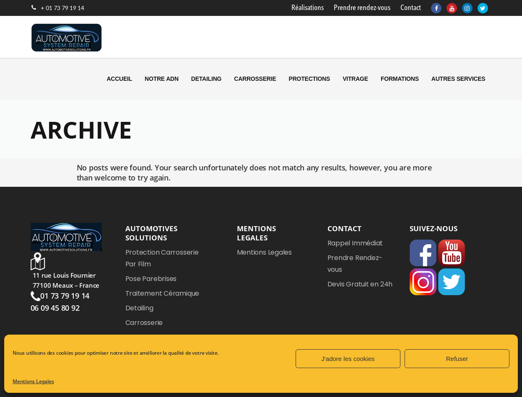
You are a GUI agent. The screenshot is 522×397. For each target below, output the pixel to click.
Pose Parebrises (151, 279)
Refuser (457, 358)
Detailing (139, 308)
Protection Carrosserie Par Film (162, 258)
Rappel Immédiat (355, 243)
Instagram (423, 281)
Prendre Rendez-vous (355, 263)
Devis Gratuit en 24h (360, 284)
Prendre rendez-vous (362, 8)
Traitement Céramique (162, 293)
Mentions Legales (33, 381)
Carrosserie (144, 322)
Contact (410, 8)
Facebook (423, 253)
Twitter (451, 281)
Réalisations (307, 8)
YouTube (451, 253)
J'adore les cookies (347, 358)
